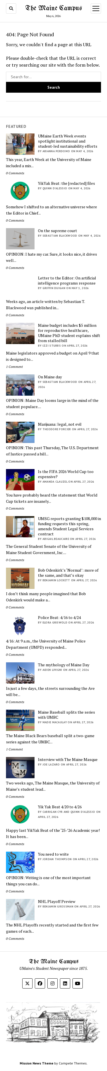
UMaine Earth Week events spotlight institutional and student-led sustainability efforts (67, 141)
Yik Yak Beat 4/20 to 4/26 (60, 806)
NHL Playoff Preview (56, 901)
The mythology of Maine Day (63, 664)
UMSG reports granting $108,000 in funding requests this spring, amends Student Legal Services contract (69, 526)
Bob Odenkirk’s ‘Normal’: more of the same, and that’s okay (68, 573)
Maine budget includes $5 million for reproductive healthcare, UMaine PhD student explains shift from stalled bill (69, 333)
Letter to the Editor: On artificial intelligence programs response (67, 280)
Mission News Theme (36, 1063)
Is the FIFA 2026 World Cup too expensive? (66, 474)
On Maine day (50, 376)
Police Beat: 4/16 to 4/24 (59, 617)
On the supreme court (57, 230)
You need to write (53, 854)
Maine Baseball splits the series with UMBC (66, 715)
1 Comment (14, 366)
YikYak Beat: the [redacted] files (66, 183)
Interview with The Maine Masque (68, 759)
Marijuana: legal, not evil (60, 424)
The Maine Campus (53, 8)
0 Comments (15, 173)
